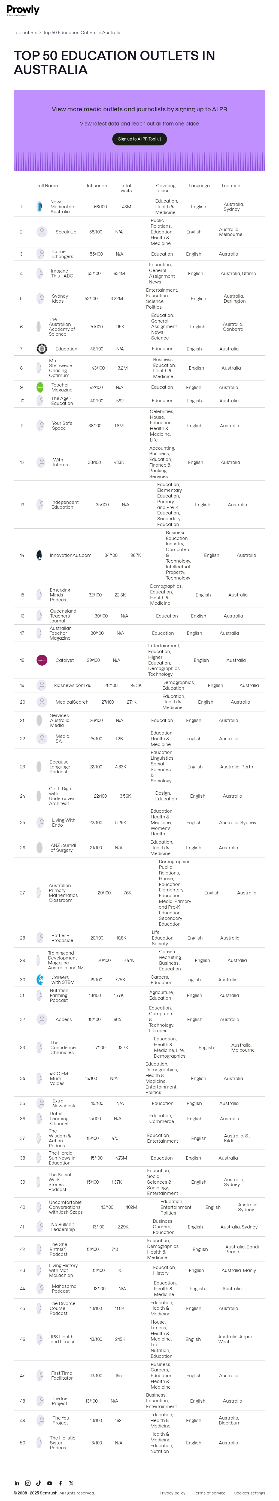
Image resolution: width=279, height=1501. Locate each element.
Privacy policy (173, 1493)
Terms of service (210, 1493)
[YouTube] (49, 1483)
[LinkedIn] (17, 1483)
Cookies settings (249, 1493)
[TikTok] (38, 1483)
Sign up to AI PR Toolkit (139, 139)
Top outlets (25, 32)
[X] (71, 1483)
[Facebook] (60, 1483)
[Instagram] (28, 1483)
